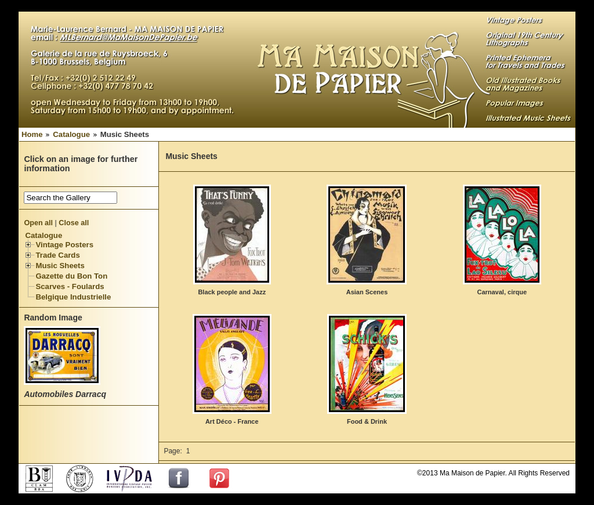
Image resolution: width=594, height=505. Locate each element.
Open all (38, 223)
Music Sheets (59, 265)
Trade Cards (57, 255)
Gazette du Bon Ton (71, 276)
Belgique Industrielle (73, 297)
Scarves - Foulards (69, 286)
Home (32, 134)
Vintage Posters (64, 244)
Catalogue (71, 134)
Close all (74, 223)
